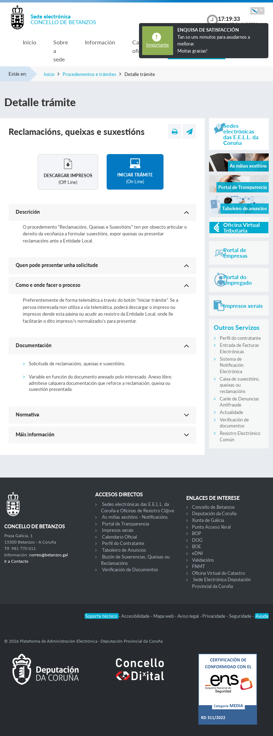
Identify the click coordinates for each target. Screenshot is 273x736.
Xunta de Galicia (208, 520)
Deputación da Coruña (214, 513)
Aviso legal (188, 616)
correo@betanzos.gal (48, 554)
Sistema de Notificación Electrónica (231, 365)
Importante (157, 45)
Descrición (28, 212)
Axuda (262, 616)
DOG (197, 540)
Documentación (34, 345)
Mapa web (164, 616)
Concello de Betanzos (213, 507)
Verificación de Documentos (130, 569)
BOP (196, 533)
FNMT (198, 566)
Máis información (35, 434)
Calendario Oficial (119, 537)
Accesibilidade (136, 616)
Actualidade (231, 412)
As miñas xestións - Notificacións (135, 517)
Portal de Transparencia (125, 524)
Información (100, 42)
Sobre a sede (60, 50)
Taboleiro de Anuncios (124, 550)
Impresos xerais (118, 530)
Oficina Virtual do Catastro (218, 573)
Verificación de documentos (234, 423)
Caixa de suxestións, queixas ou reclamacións (240, 385)
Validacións (203, 560)
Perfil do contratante (240, 338)
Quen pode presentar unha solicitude (57, 265)
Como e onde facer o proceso (48, 285)
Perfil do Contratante (123, 543)
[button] (257, 11)
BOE (196, 546)
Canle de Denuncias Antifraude (239, 402)
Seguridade (240, 616)
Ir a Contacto (16, 561)
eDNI (197, 553)
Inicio (29, 42)
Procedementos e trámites (89, 74)
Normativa (27, 414)
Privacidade (214, 616)
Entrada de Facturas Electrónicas (239, 348)
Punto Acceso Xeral (211, 527)
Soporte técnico (101, 616)
